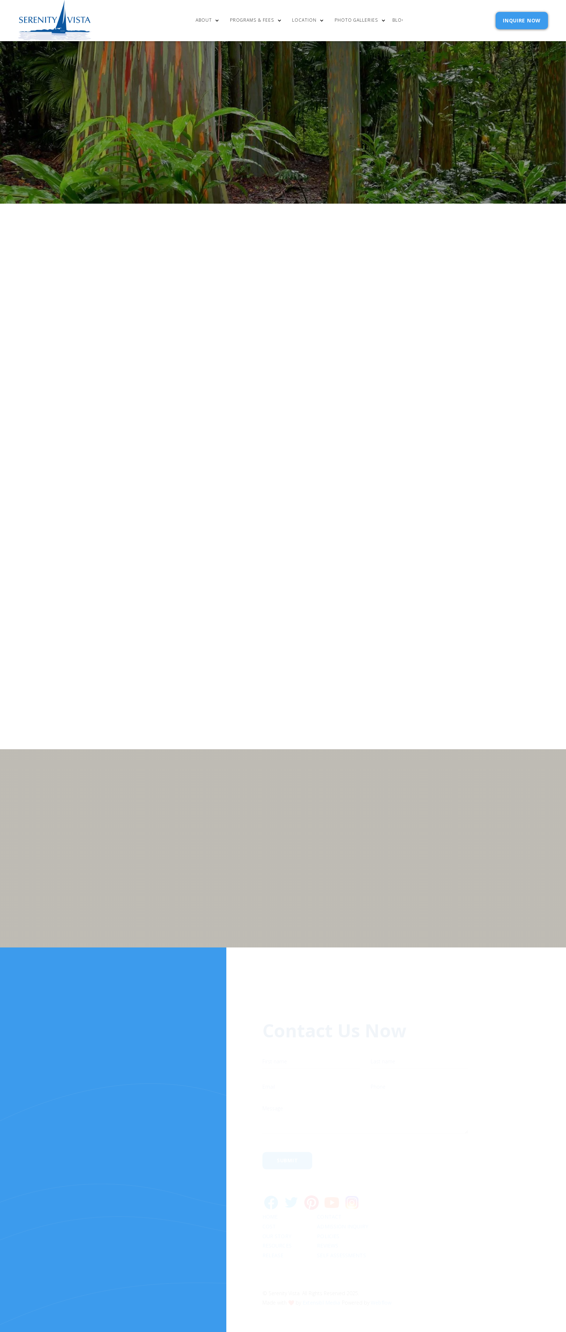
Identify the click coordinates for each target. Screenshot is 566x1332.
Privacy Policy (424, 619)
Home (270, 1189)
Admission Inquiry (342, 1199)
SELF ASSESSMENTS (341, 1228)
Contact (329, 1189)
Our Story (276, 1209)
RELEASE (273, 1228)
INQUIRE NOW (522, 20)
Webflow (381, 1274)
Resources (277, 1218)
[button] (209, 20)
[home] (55, 20)
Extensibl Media (321, 1274)
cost (269, 1199)
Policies (328, 1209)
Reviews (328, 1218)
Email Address (372, 584)
